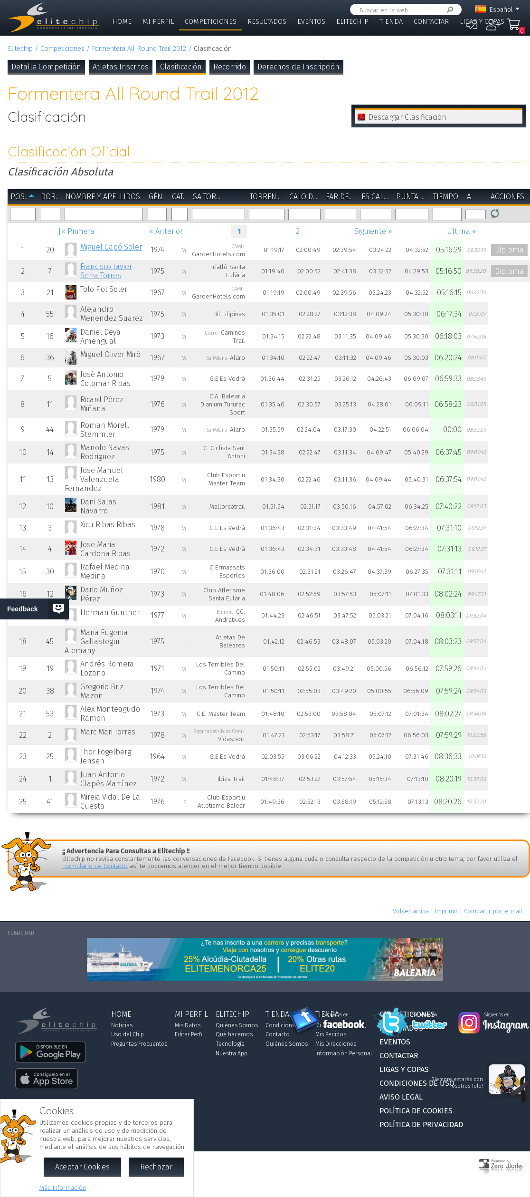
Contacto (277, 1034)
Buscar (448, 9)
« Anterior (166, 231)
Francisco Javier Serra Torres (106, 271)
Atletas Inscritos (121, 66)
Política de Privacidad (421, 1124)
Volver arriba (411, 911)
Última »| (463, 231)
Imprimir (446, 911)
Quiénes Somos (237, 1025)
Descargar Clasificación (407, 117)
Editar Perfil (189, 1034)
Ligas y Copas (482, 22)
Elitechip (352, 22)
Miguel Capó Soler (111, 246)
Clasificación (181, 66)
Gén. (156, 196)
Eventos (311, 22)
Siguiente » (373, 231)
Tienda (391, 22)
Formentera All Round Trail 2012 (139, 49)
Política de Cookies (416, 1110)
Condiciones (281, 1025)
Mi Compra (513, 28)
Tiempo (445, 196)
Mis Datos (187, 1025)
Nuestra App (231, 1053)
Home (122, 22)
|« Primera (76, 231)
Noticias (121, 1025)
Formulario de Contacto (95, 865)
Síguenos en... (337, 1015)
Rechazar (156, 1166)
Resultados (266, 22)
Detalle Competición (46, 66)
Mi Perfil (158, 22)
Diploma (509, 249)
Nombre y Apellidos (103, 196)
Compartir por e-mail (493, 911)
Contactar (431, 22)
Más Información (62, 1188)
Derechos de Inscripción (298, 66)
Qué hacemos (234, 1034)
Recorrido (229, 66)
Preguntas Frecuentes (139, 1044)
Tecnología (230, 1044)
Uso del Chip (127, 1034)
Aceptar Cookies (82, 1166)
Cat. (178, 196)
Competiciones (211, 22)
